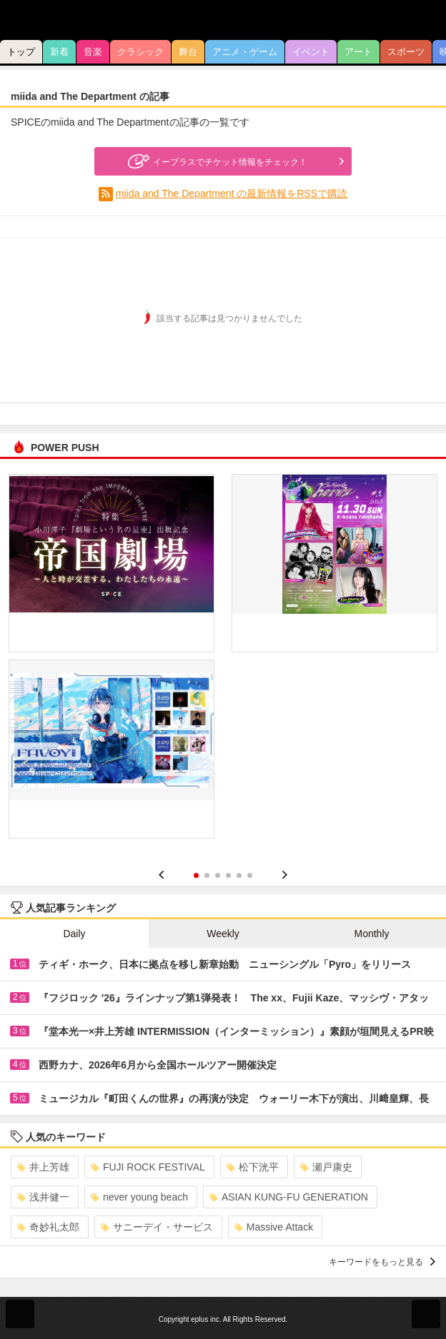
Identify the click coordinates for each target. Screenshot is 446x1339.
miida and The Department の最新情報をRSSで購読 (231, 193)
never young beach (139, 1197)
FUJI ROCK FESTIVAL (148, 1167)
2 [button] (206, 875)
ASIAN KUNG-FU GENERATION (288, 1197)
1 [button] (196, 875)
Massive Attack (273, 1227)
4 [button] (228, 875)
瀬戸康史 (326, 1167)
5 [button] (239, 875)
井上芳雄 (43, 1167)
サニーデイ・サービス (157, 1227)
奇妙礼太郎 (48, 1227)
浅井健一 (43, 1197)
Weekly (223, 933)
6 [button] (249, 875)
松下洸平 (253, 1167)
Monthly (371, 933)
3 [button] (217, 875)
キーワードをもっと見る (382, 1262)
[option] (223, 661)
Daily (74, 933)
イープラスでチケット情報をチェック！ (215, 161)
